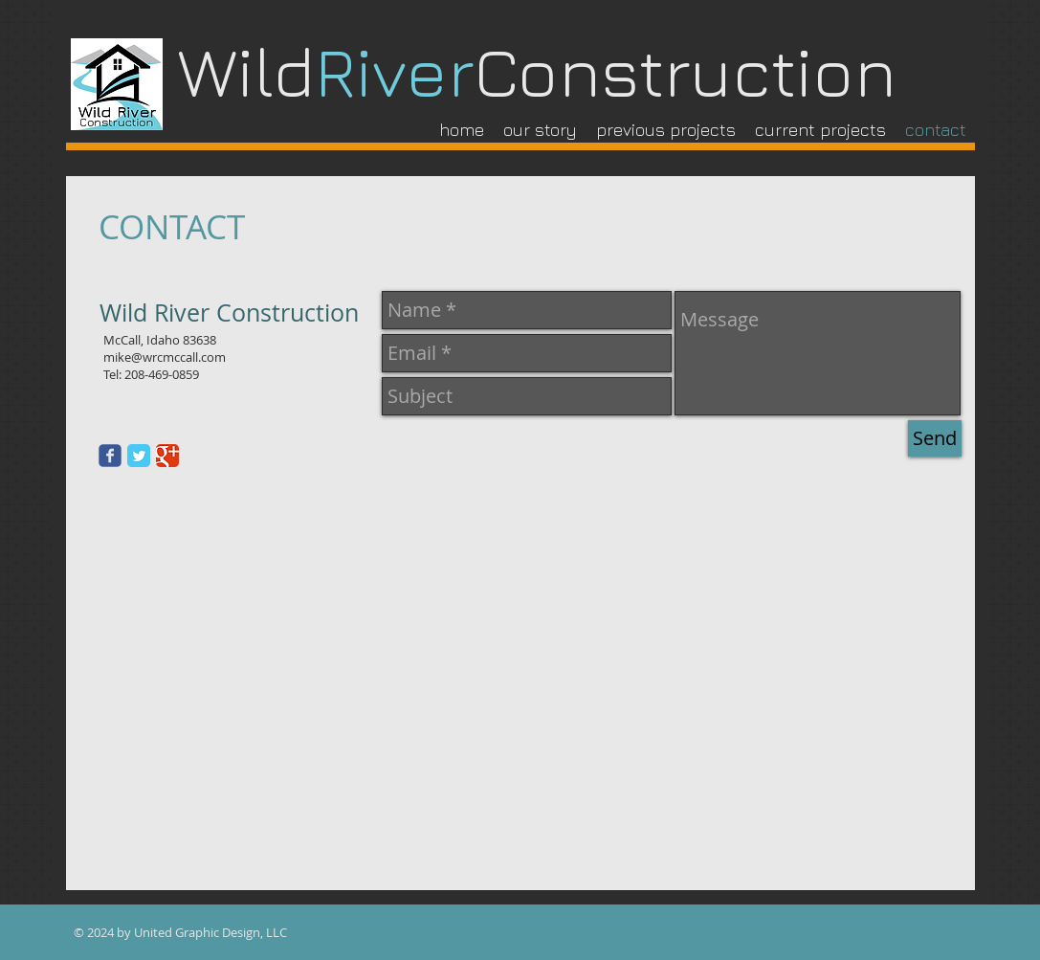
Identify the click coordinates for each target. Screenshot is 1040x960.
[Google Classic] (167, 455)
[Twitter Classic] (138, 455)
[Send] (935, 438)
